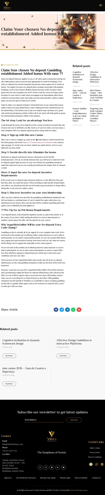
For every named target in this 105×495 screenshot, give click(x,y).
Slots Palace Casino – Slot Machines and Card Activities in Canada (96, 95)
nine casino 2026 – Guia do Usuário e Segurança (79, 94)
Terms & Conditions (95, 457)
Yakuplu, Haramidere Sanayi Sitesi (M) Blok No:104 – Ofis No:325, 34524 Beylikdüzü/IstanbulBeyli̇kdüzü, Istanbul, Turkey (13, 465)
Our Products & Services (26, 478)
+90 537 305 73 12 (9, 451)
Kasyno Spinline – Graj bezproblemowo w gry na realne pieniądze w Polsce (80, 114)
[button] (101, 5)
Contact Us (96, 478)
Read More (9, 356)
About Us (8, 478)
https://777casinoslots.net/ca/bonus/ (38, 142)
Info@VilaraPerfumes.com (12, 444)
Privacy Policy (95, 452)
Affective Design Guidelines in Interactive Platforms (95, 77)
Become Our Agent (47, 478)
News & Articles (81, 478)
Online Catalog (95, 448)
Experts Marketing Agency (79, 490)
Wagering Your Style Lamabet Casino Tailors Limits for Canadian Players (96, 114)
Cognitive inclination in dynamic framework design (78, 77)
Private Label (65, 478)
